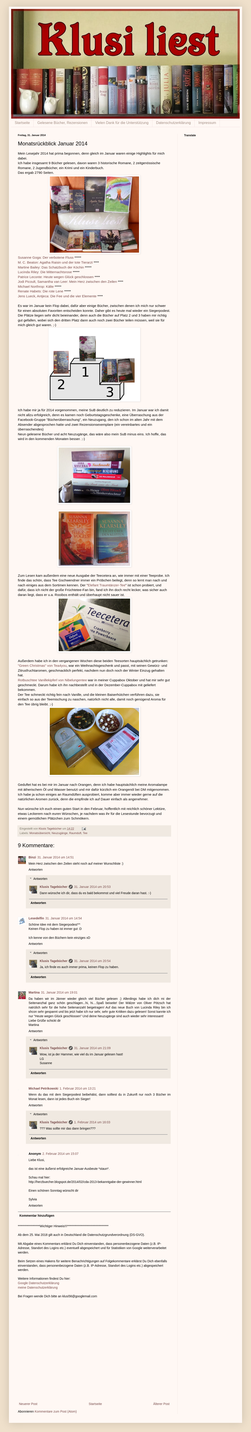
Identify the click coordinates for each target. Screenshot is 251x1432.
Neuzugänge (60, 833)
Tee (85, 833)
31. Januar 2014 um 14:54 (63, 918)
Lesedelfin (36, 918)
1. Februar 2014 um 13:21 (78, 1088)
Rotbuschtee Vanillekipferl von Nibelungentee (52, 680)
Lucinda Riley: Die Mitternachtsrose (45, 272)
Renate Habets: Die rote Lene (40, 291)
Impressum (207, 123)
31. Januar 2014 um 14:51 (55, 857)
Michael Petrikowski (43, 1088)
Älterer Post (161, 1404)
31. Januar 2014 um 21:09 (92, 1048)
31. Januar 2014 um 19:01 (59, 992)
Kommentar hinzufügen (36, 1215)
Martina (34, 992)
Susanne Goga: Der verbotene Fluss (46, 257)
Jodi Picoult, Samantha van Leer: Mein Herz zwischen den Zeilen (67, 281)
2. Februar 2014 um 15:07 (60, 1153)
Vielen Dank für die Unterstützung (122, 123)
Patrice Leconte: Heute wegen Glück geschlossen (56, 277)
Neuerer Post (28, 1404)
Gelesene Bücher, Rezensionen (62, 123)
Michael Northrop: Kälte (36, 286)
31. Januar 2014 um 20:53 (92, 887)
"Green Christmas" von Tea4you (42, 665)
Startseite (22, 123)
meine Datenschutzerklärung (38, 1287)
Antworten (36, 869)
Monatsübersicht (39, 833)
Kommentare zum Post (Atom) (56, 1411)
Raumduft (75, 833)
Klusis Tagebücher (50, 828)
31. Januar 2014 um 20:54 (92, 961)
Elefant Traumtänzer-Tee (106, 585)
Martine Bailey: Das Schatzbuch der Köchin (51, 267)
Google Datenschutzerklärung (38, 1283)
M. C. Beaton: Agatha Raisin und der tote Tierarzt (55, 262)
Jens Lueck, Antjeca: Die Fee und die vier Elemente (57, 296)
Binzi (32, 857)
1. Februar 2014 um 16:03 (92, 1122)
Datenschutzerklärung (173, 123)
